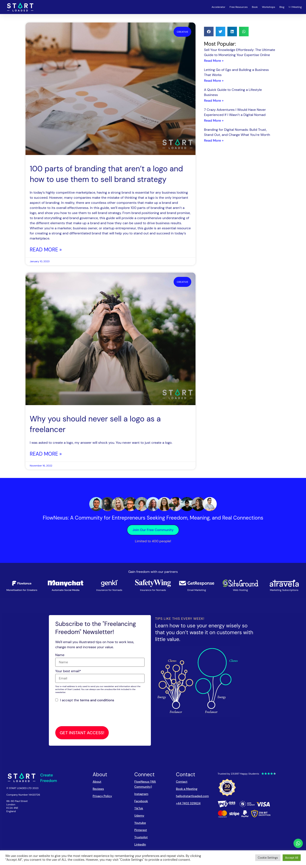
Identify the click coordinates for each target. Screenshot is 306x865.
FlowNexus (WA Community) (145, 784)
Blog (281, 7)
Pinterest (140, 830)
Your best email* (68, 671)
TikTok (138, 808)
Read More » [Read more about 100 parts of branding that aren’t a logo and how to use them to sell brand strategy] (46, 249)
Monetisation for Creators (21, 590)
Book (255, 7)
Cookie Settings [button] (268, 857)
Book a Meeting (186, 789)
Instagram (141, 794)
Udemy (139, 815)
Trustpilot (141, 837)
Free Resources (239, 7)
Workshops (268, 7)
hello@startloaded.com (192, 796)
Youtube (140, 823)
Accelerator (218, 7)
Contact (181, 781)
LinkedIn (140, 844)
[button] (209, 31)
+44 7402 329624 (188, 803)
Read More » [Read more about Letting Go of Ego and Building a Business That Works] (214, 80)
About (97, 781)
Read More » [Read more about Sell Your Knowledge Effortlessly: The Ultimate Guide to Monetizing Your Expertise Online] (214, 60)
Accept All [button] (291, 857)
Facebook (141, 801)
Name (59, 655)
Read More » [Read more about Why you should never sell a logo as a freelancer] (46, 454)
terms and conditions (97, 700)
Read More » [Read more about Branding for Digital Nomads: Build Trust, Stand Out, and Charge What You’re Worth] (214, 140)
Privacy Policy (102, 796)
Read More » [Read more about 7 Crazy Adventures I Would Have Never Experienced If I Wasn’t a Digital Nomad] (214, 120)
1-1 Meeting (295, 7)
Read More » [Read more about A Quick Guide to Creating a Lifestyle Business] (214, 100)
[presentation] (87, 714)
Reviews (98, 789)
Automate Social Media (65, 590)
